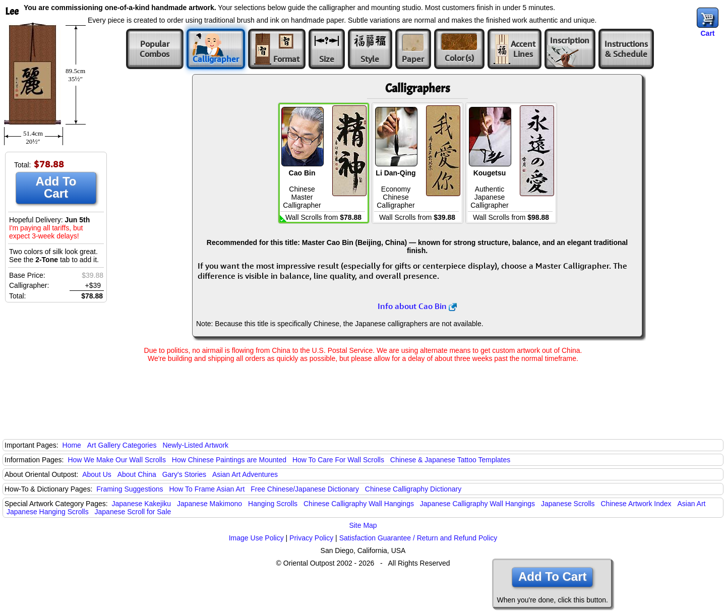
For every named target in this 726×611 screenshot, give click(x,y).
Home (72, 445)
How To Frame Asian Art (207, 489)
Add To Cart (56, 187)
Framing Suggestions (129, 489)
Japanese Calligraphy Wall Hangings (477, 504)
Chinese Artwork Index (636, 504)
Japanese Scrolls (568, 504)
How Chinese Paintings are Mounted (229, 460)
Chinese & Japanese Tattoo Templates (450, 460)
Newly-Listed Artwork (195, 445)
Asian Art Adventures (245, 474)
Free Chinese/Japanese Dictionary (305, 489)
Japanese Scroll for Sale (133, 512)
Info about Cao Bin (417, 306)
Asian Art (691, 504)
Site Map (363, 525)
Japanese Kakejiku (141, 504)
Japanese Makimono (209, 504)
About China (136, 474)
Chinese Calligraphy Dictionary (413, 489)
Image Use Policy (256, 538)
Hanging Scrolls (272, 504)
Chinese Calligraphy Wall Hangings (359, 504)
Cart (707, 33)
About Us (96, 474)
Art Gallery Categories (122, 445)
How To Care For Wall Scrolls (338, 460)
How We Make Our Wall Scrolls (116, 460)
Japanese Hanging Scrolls (48, 512)
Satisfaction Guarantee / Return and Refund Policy (418, 538)
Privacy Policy (311, 538)
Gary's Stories (184, 474)
